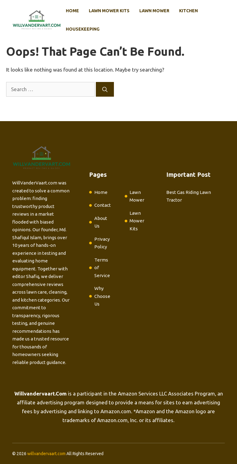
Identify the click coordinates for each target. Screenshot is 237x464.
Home (72, 10)
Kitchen (188, 10)
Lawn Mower (154, 10)
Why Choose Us (102, 296)
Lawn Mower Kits (109, 10)
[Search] (105, 89)
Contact (102, 205)
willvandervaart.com (46, 453)
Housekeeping (83, 29)
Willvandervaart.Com (40, 393)
